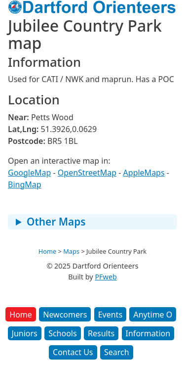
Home (20, 314)
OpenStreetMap (87, 172)
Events (110, 314)
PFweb (105, 276)
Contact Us (73, 352)
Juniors (24, 333)
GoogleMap (29, 172)
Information (148, 333)
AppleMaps (144, 172)
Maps (71, 251)
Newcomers (65, 314)
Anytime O (152, 314)
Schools (62, 333)
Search (116, 352)
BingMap (24, 184)
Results (101, 333)
